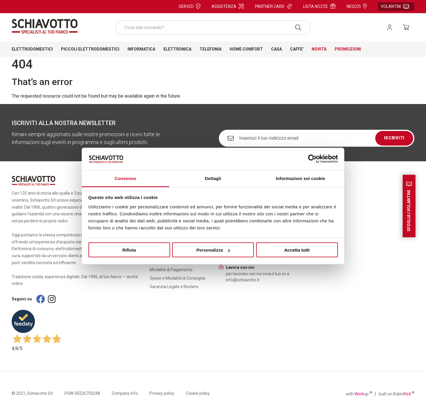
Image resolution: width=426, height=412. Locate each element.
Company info (125, 393)
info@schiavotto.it (242, 280)
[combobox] (213, 27)
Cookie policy (198, 393)
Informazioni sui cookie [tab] (300, 178)
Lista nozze (319, 6)
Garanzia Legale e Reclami (174, 286)
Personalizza (213, 249)
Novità (319, 49)
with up (359, 393)
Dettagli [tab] (213, 178)
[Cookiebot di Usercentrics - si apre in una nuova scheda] (312, 159)
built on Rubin (396, 393)
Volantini (395, 6)
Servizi (189, 6)
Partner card (273, 6)
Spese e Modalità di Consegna (177, 278)
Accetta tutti (297, 249)
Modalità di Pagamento (171, 269)
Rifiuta (129, 249)
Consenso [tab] (125, 178)
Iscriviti (394, 138)
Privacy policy (161, 393)
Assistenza (228, 6)
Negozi (357, 6)
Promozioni (348, 49)
